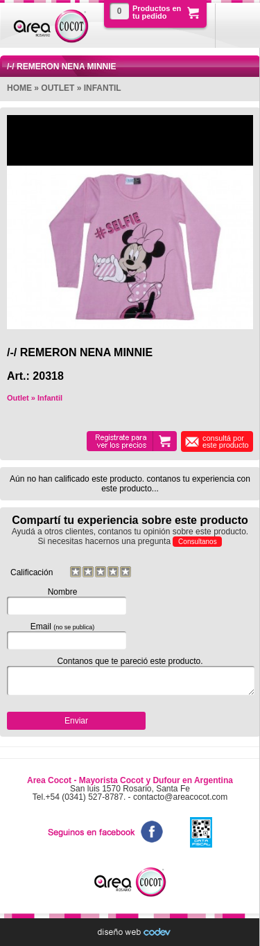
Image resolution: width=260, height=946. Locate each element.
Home (19, 88)
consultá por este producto (225, 441)
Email (62, 635)
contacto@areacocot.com (180, 797)
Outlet (57, 88)
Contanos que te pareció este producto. (130, 675)
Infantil (102, 88)
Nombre (62, 601)
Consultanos (197, 541)
